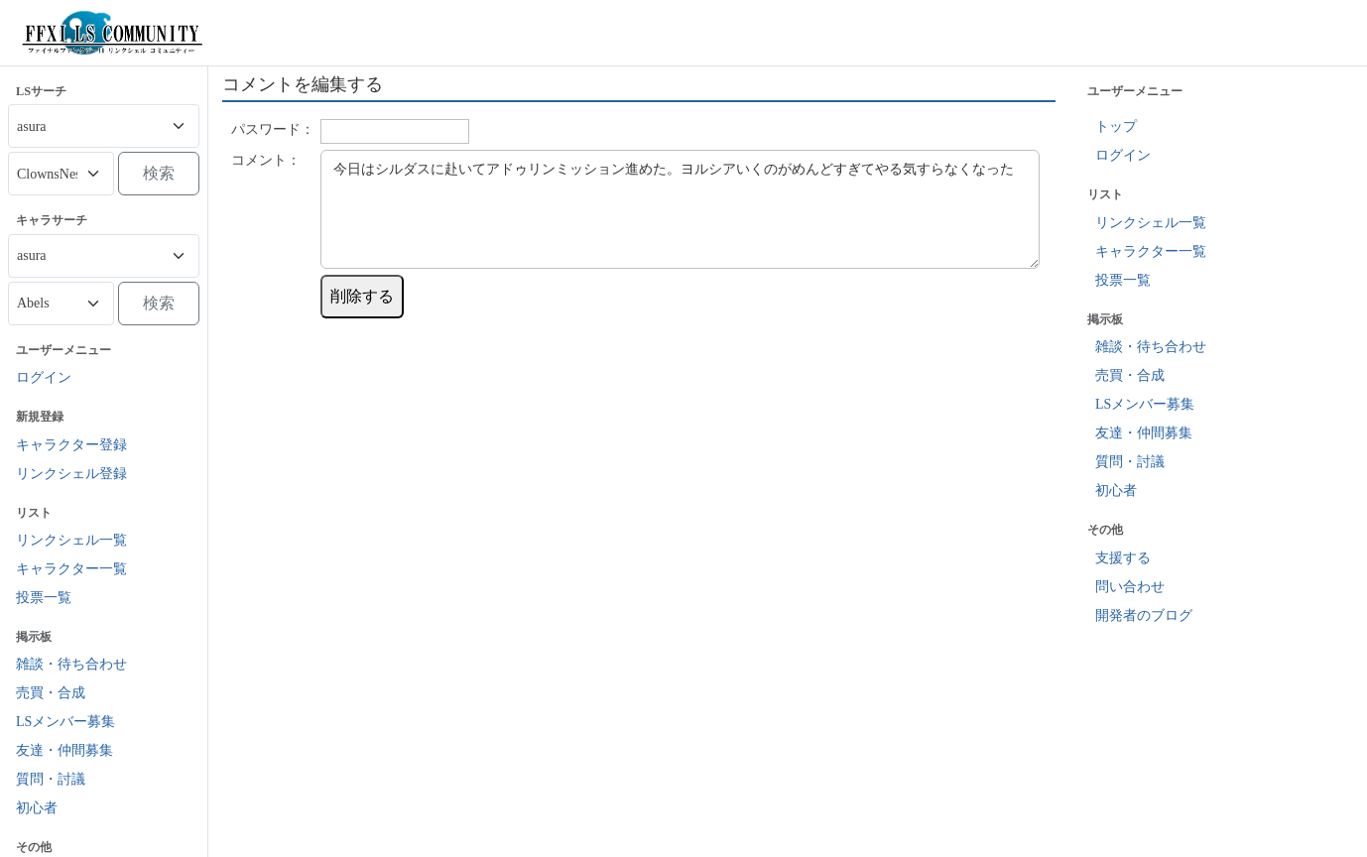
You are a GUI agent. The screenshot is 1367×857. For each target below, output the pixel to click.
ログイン (43, 377)
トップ (1116, 126)
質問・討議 (50, 779)
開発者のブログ (1143, 615)
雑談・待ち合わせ (71, 664)
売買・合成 (50, 692)
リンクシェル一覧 (71, 540)
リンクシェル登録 (71, 473)
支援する (1123, 558)
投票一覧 (43, 597)
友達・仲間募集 (64, 750)
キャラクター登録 (71, 444)
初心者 (37, 807)
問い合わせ (1130, 586)
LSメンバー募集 (65, 721)
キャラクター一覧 (71, 568)
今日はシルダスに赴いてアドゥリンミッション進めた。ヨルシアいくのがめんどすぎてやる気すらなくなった (680, 209)
